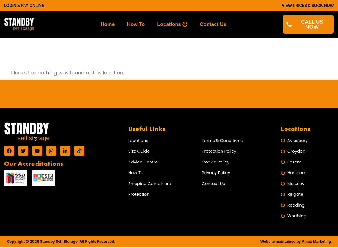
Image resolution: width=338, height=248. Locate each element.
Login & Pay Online (24, 5)
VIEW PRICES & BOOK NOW (308, 5)
